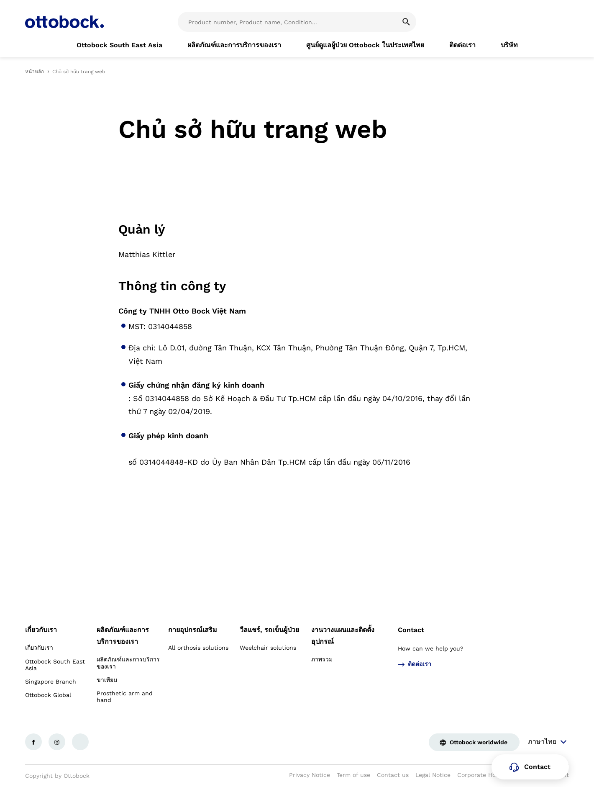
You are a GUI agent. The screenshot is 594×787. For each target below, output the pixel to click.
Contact (411, 630)
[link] (119, 45)
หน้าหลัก (34, 72)
